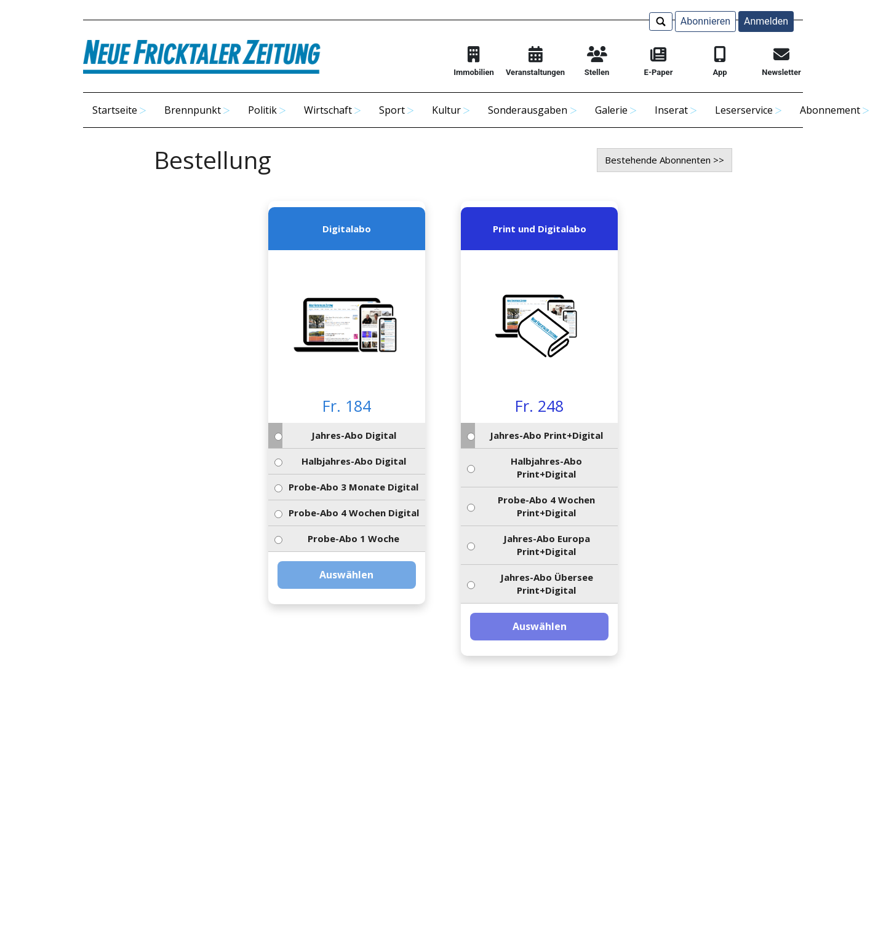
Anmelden (766, 21)
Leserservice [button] (744, 110)
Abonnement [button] (830, 110)
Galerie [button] (611, 110)
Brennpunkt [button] (192, 110)
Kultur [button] (446, 110)
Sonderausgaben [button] (527, 110)
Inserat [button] (671, 110)
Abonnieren (705, 21)
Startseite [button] (114, 110)
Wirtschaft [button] (328, 110)
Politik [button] (262, 110)
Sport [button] (392, 110)
